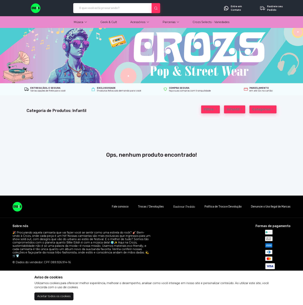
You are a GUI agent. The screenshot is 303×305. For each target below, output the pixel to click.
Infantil (233, 109)
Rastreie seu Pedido (271, 8)
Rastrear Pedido (184, 206)
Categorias (261, 109)
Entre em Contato (232, 8)
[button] (80, 22)
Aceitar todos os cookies (54, 296)
